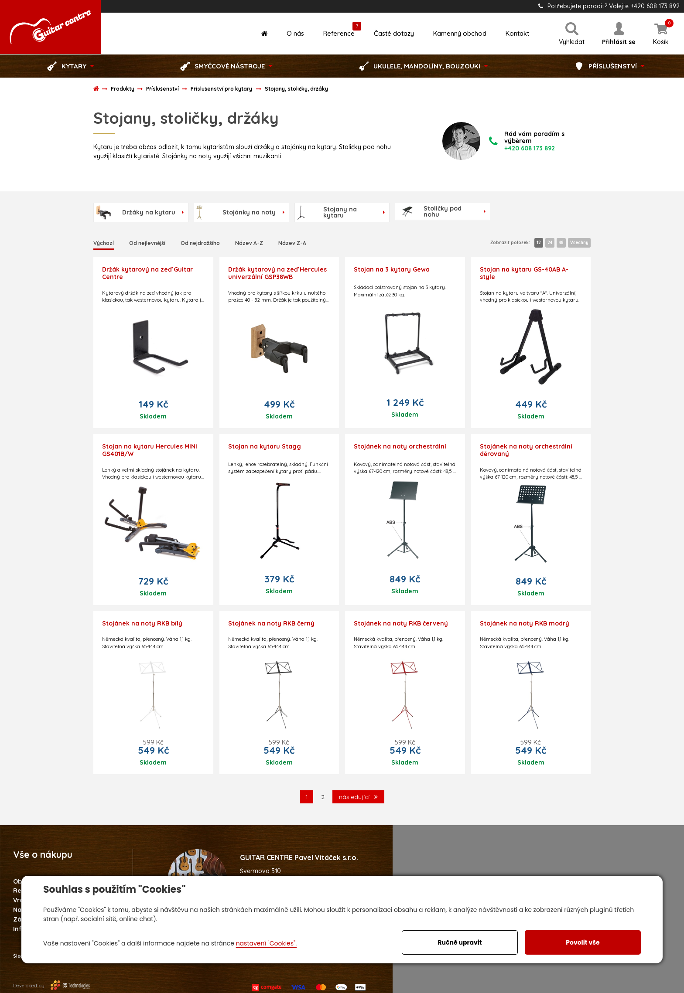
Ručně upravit (460, 942)
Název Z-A (292, 243)
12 (539, 242)
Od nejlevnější (147, 243)
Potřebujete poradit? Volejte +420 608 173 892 (609, 6)
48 (561, 242)
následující (358, 797)
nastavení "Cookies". (266, 943)
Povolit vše (582, 942)
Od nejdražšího (200, 243)
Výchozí (103, 243)
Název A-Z (249, 243)
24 (549, 242)
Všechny (579, 242)
